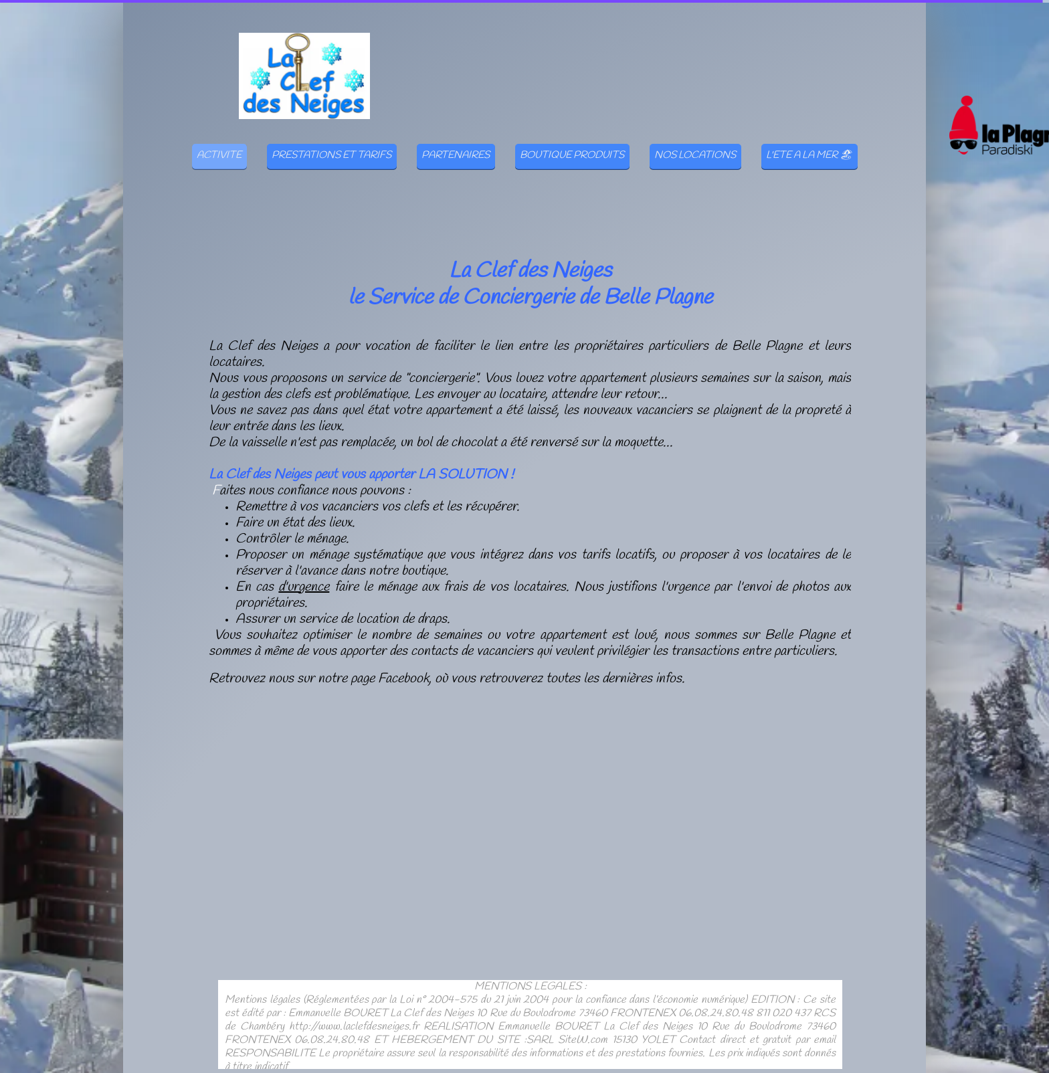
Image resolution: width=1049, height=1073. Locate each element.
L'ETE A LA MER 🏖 (809, 155)
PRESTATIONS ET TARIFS (331, 155)
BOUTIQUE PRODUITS (572, 155)
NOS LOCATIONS (695, 155)
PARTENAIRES (455, 155)
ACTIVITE (219, 155)
